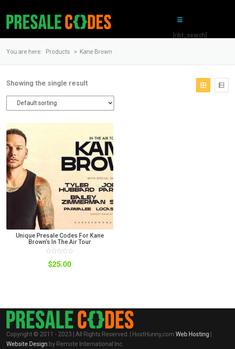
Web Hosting (192, 334)
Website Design (27, 344)
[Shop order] (60, 103)
